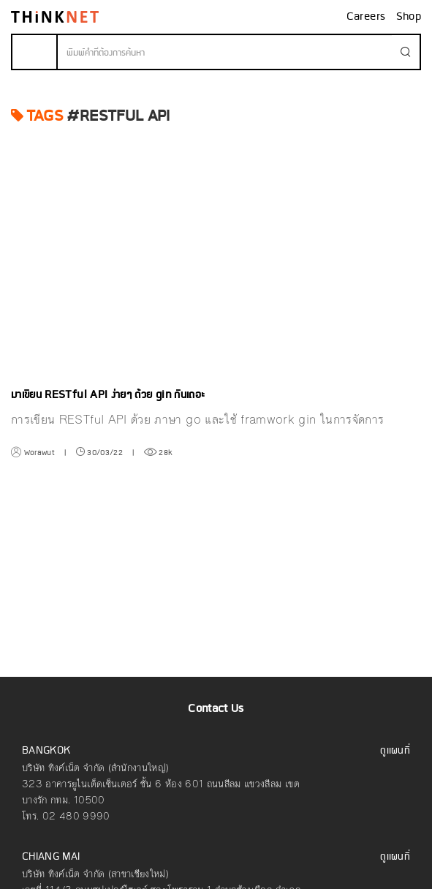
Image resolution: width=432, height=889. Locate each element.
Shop (408, 17)
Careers (367, 17)
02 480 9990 (76, 816)
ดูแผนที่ (395, 751)
